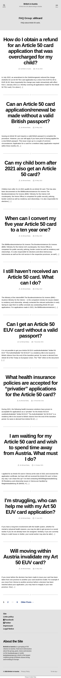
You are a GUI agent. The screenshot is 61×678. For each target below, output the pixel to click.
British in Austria (30, 4)
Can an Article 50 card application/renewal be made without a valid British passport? (30, 112)
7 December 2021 (39, 342)
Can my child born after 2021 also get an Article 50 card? (30, 168)
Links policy (8, 617)
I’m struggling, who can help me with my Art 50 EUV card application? (30, 506)
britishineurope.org (10, 655)
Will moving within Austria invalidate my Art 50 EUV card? (30, 556)
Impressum (8, 626)
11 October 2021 (38, 465)
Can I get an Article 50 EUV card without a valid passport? (30, 330)
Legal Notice (8, 629)
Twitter (7, 623)
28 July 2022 (39, 68)
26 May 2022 (38, 127)
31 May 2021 (38, 568)
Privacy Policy (25, 671)
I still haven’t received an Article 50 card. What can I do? (30, 277)
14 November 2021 (38, 400)
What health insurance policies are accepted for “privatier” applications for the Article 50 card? (30, 385)
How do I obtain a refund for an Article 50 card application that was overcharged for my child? (30, 51)
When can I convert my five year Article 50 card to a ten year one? (30, 224)
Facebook (8, 620)
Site (4, 614)
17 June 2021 (38, 518)
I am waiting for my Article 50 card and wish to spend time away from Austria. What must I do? (30, 447)
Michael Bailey (26, 127)
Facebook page (13, 653)
